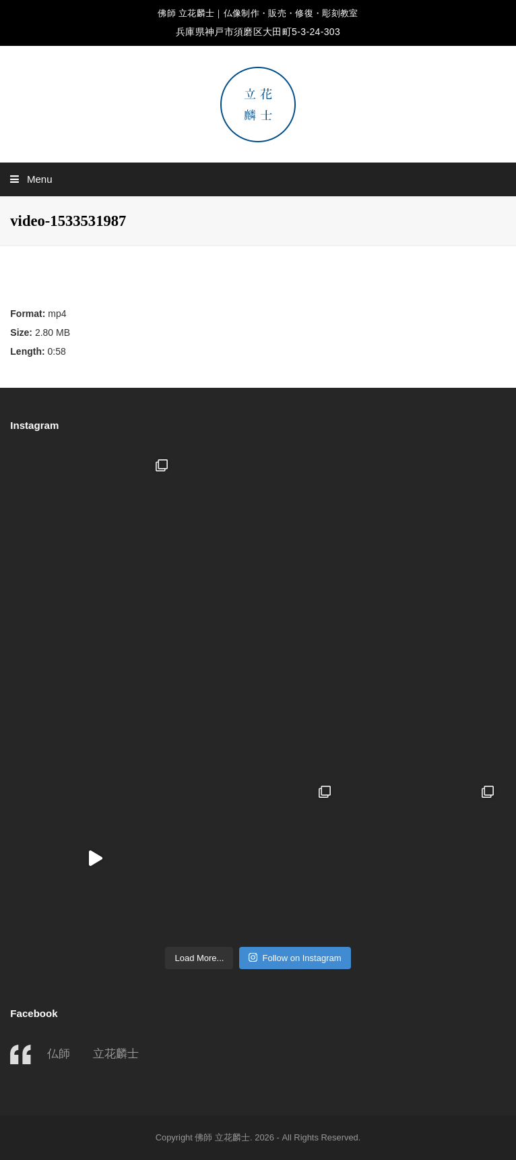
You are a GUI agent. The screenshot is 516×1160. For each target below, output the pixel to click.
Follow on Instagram (295, 957)
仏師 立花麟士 (93, 1053)
